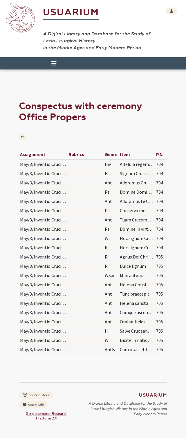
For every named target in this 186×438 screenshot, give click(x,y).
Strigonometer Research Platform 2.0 (46, 416)
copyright (33, 404)
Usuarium (71, 12)
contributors (36, 395)
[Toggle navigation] (54, 63)
